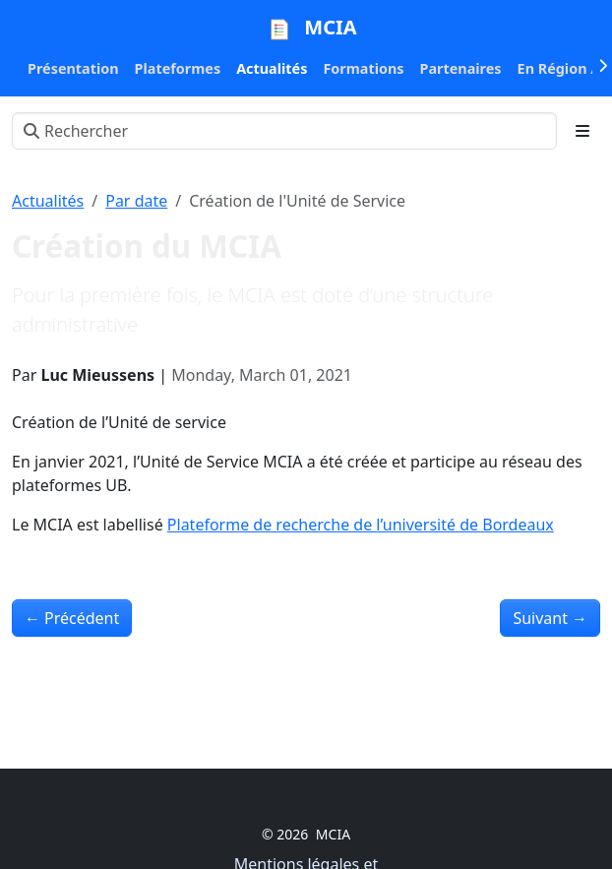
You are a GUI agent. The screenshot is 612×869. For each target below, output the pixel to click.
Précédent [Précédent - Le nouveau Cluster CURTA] (72, 618)
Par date (136, 201)
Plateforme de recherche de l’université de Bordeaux (360, 524)
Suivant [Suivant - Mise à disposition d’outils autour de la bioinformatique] (550, 618)
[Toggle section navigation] (582, 131)
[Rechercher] (284, 131)
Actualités (48, 201)
